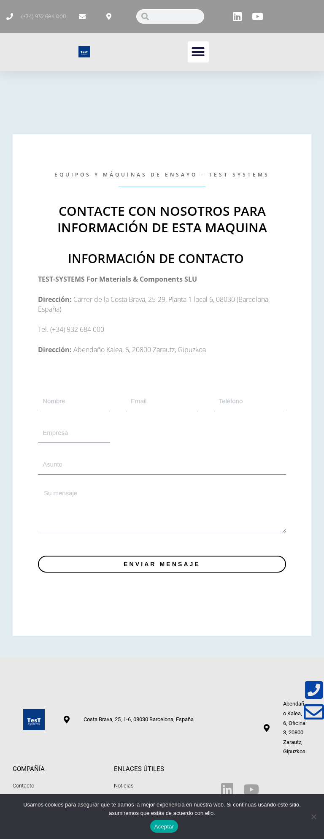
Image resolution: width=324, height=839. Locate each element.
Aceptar (164, 826)
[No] (313, 816)
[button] (198, 51)
